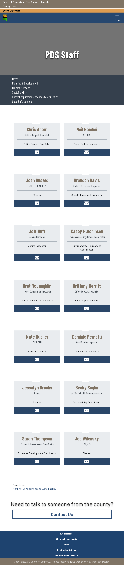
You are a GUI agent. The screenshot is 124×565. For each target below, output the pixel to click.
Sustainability (19, 92)
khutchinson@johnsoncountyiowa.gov (87, 257)
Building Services (21, 88)
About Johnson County (66, 539)
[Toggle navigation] (117, 18)
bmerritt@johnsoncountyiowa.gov (87, 308)
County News (10, 6)
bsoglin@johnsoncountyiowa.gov (87, 410)
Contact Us (62, 514)
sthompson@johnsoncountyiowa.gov (37, 461)
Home (15, 79)
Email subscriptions (66, 550)
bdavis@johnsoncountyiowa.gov (87, 203)
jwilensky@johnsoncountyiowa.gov (87, 461)
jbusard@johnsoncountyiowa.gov (37, 203)
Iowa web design (79, 561)
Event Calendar (11, 10)
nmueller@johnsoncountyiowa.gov (37, 359)
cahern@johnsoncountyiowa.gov (37, 152)
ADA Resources (67, 533)
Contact (66, 544)
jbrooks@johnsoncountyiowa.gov (37, 410)
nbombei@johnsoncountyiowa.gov (87, 152)
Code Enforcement (22, 101)
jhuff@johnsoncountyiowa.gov (37, 257)
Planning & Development (25, 83)
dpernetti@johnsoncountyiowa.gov (87, 359)
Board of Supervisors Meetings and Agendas (26, 2)
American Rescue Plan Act (67, 555)
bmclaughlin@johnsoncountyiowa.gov (37, 308)
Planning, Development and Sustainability (34, 488)
